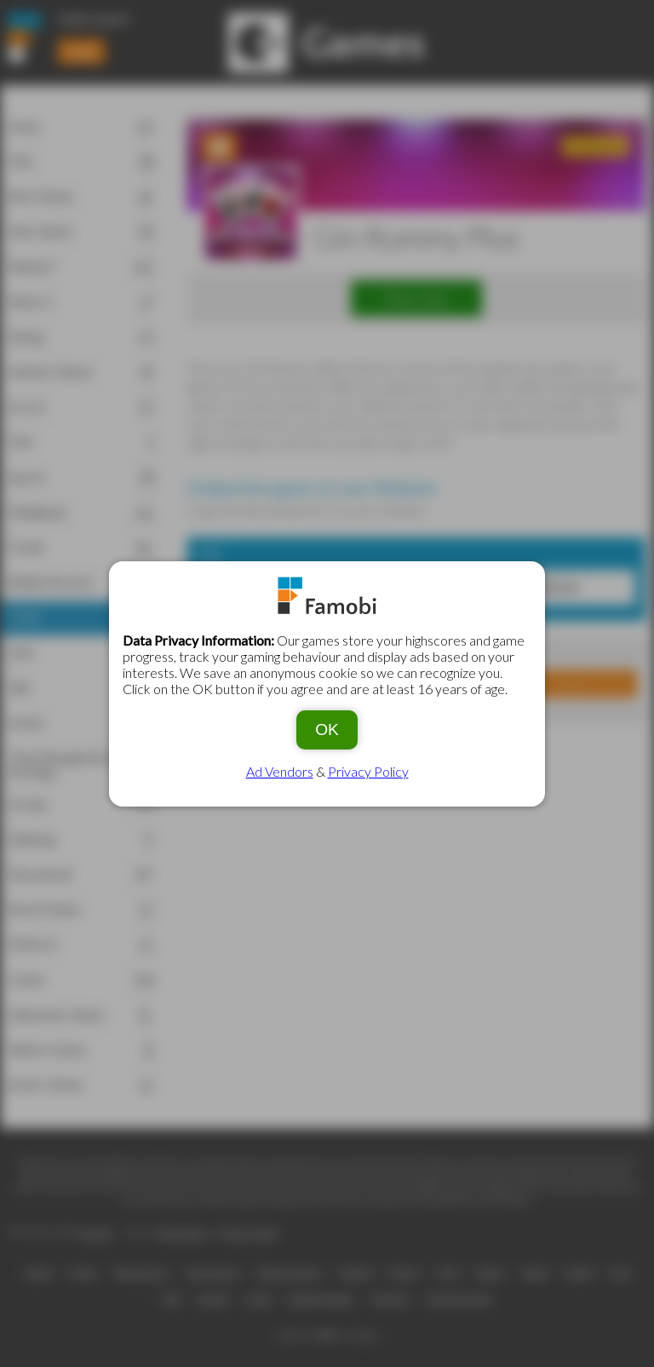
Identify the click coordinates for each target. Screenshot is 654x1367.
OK (327, 729)
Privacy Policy (368, 771)
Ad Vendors (279, 771)
